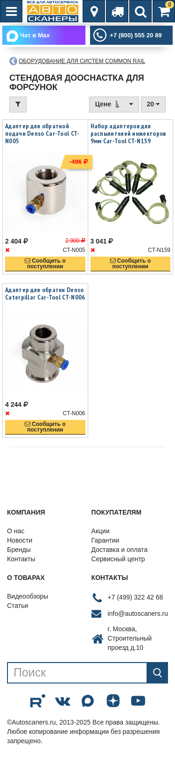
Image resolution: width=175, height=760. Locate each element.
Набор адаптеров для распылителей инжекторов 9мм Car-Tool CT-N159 (128, 133)
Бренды (19, 549)
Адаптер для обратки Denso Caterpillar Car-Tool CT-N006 (45, 293)
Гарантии (105, 540)
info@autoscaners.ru (138, 613)
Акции (100, 531)
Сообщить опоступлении (45, 264)
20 (153, 104)
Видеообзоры (27, 596)
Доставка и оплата (119, 549)
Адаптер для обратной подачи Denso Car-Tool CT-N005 (42, 133)
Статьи (17, 605)
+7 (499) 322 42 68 (135, 597)
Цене (114, 104)
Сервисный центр (118, 559)
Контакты (21, 559)
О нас (15, 531)
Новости (19, 540)
